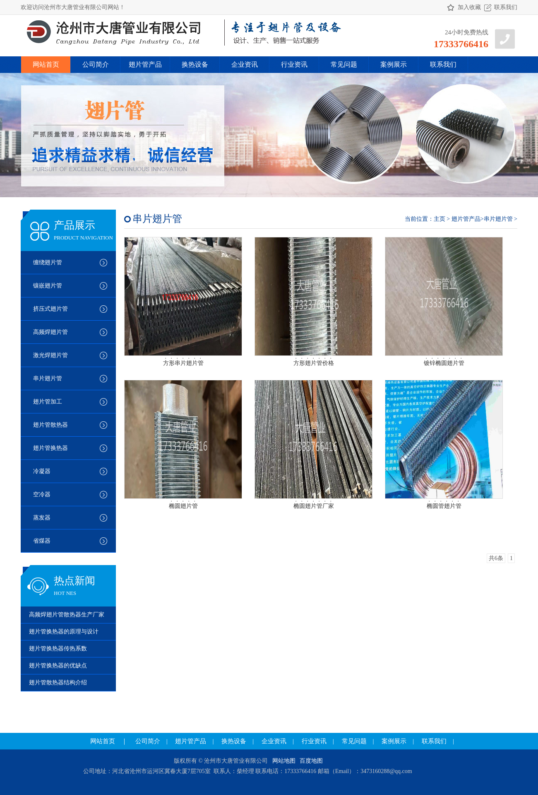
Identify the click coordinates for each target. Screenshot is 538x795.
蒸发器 (41, 518)
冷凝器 (41, 471)
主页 (439, 219)
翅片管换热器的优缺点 (58, 665)
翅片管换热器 (50, 448)
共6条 (496, 558)
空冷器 (41, 494)
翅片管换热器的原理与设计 (63, 631)
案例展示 (393, 64)
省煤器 (41, 541)
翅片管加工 (47, 402)
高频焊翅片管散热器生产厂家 (66, 614)
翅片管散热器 (50, 425)
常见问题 (344, 64)
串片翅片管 (47, 378)
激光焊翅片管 (50, 355)
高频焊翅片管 (50, 332)
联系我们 (505, 7)
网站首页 (46, 64)
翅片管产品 (145, 64)
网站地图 (283, 761)
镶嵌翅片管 (47, 286)
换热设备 (195, 64)
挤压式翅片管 (50, 309)
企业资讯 (244, 64)
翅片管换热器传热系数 (58, 648)
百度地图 (311, 761)
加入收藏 (469, 7)
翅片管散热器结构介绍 (58, 682)
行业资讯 (294, 64)
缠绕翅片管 (47, 262)
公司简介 (95, 64)
